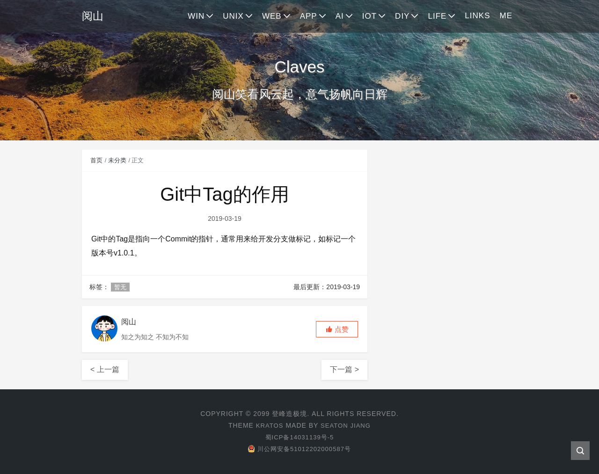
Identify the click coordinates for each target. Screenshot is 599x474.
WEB (272, 16)
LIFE (437, 16)
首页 (96, 160)
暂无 (120, 287)
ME (506, 15)
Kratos (268, 425)
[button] (337, 329)
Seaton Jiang (346, 425)
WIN (196, 16)
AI (340, 16)
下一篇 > (344, 369)
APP (308, 16)
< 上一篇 (104, 369)
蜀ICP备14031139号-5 (299, 437)
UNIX (233, 16)
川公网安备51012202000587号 (299, 448)
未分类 (117, 160)
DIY (402, 16)
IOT (369, 16)
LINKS (477, 15)
